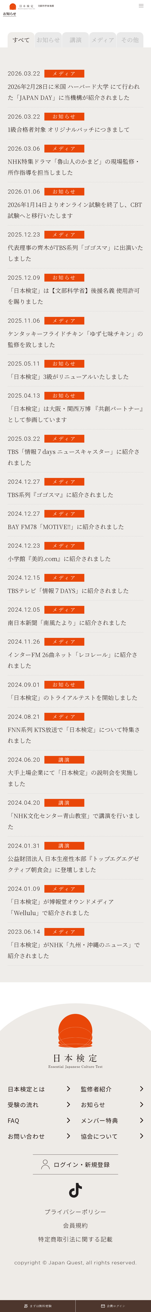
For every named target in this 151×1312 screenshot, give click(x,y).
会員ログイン (113, 1306)
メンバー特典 (112, 1120)
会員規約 (75, 1225)
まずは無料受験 (38, 1306)
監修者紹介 (112, 1089)
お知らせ (112, 1104)
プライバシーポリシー (75, 1211)
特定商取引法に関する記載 (75, 1239)
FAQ (39, 1120)
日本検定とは (39, 1089)
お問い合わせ (39, 1136)
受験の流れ (39, 1104)
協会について (112, 1136)
